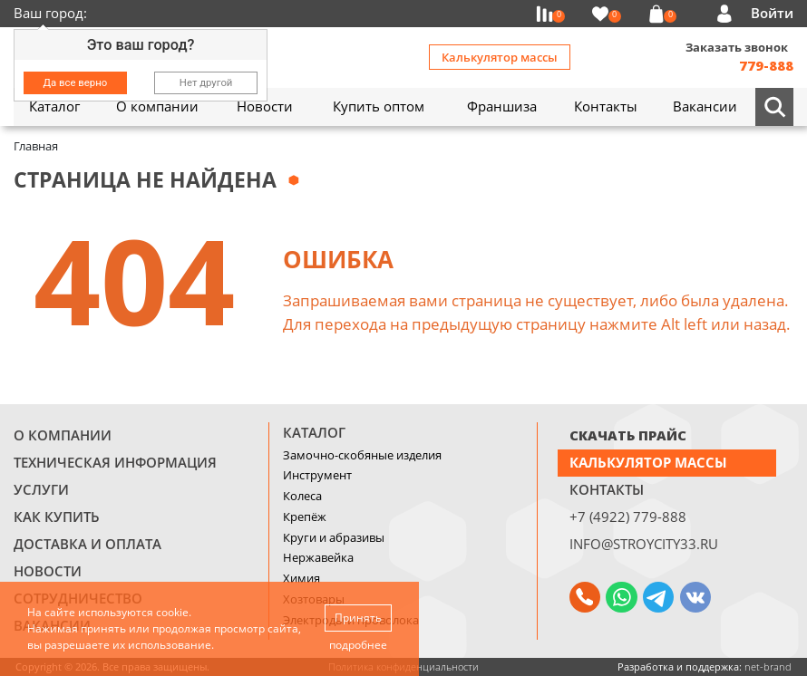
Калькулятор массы (500, 57)
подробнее (358, 644)
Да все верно (76, 82)
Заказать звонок (736, 47)
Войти (772, 13)
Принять (358, 617)
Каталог (314, 432)
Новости (48, 571)
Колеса (302, 496)
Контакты (606, 489)
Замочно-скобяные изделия (362, 455)
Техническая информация (115, 462)
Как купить (57, 516)
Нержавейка (318, 557)
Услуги (41, 489)
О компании (63, 435)
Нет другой (206, 82)
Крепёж (304, 516)
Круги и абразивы (333, 537)
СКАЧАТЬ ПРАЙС (627, 435)
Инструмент (317, 475)
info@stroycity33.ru (643, 544)
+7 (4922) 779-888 (627, 516)
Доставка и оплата (87, 544)
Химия (301, 578)
